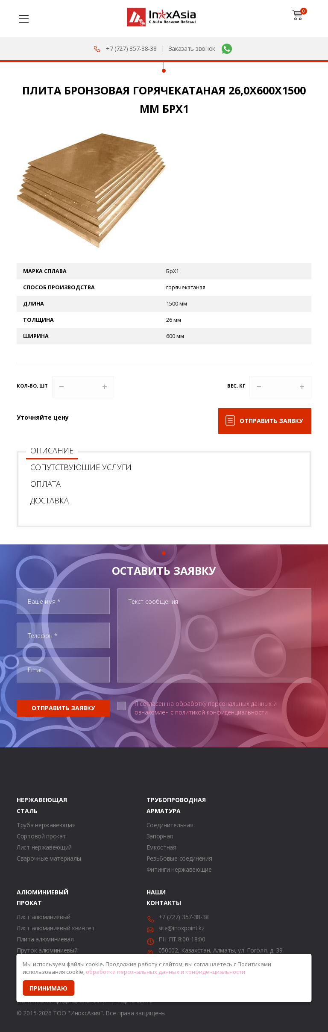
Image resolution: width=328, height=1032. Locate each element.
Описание (51, 450)
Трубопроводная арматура (157, 805)
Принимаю (48, 988)
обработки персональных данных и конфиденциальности (165, 972)
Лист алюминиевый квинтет (56, 928)
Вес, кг (236, 385)
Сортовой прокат (41, 836)
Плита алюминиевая (45, 939)
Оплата (45, 484)
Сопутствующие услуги (81, 467)
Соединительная (169, 825)
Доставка (49, 500)
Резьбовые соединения (179, 858)
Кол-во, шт (32, 385)
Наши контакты (157, 897)
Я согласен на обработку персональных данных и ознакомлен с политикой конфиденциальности (206, 708)
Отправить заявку (271, 421)
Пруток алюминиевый (47, 950)
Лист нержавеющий (44, 847)
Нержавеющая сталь (27, 805)
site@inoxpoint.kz (181, 928)
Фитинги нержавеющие (179, 869)
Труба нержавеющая (46, 825)
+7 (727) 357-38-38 (131, 48)
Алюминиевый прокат (27, 897)
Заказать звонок (192, 48)
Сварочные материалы (49, 858)
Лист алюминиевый (43, 917)
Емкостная (161, 847)
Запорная (159, 836)
